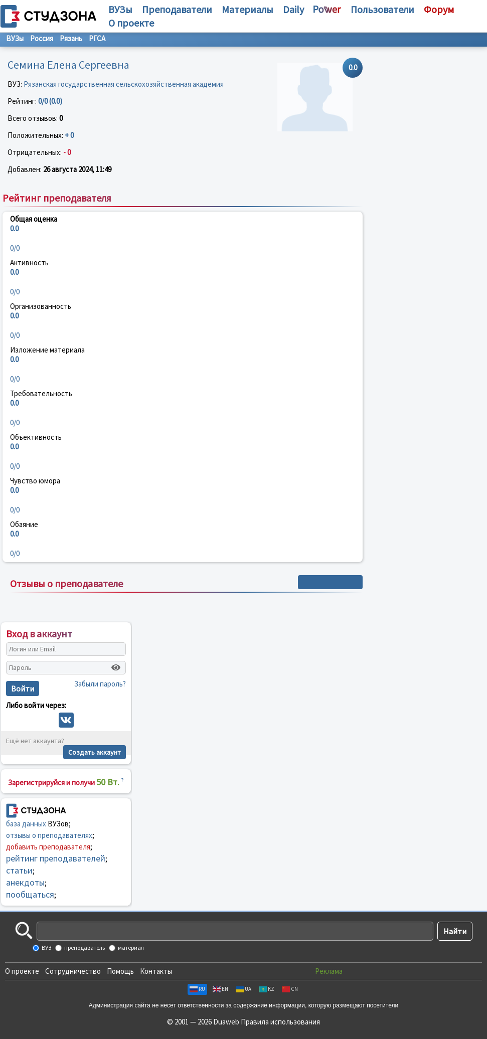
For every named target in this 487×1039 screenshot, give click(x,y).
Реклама (329, 971)
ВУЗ (46, 947)
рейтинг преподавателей (55, 858)
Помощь (120, 971)
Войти (22, 688)
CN (290, 988)
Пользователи (382, 9)
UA (243, 988)
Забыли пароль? (100, 683)
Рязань (71, 38)
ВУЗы (120, 9)
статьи (19, 870)
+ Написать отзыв (330, 582)
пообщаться (30, 894)
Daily (293, 9)
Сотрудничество (73, 971)
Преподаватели (177, 9)
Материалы (247, 9)
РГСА (97, 38)
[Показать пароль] (116, 667)
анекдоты (25, 882)
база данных (26, 823)
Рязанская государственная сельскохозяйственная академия (124, 84)
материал (130, 947)
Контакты (156, 971)
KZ (266, 988)
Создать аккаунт (94, 752)
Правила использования (280, 1021)
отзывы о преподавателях (49, 835)
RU (197, 988)
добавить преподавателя (48, 846)
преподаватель (84, 947)
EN (220, 988)
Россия (41, 38)
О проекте (22, 971)
